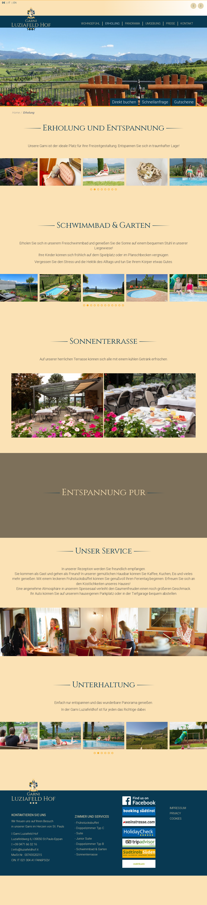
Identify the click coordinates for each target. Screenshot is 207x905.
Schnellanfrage (155, 82)
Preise (170, 23)
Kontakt (187, 23)
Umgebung (153, 23)
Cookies (176, 799)
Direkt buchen (124, 82)
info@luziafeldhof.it (24, 830)
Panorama (132, 23)
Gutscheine (184, 82)
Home (16, 93)
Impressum (178, 788)
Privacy (175, 793)
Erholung (112, 23)
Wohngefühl (90, 23)
